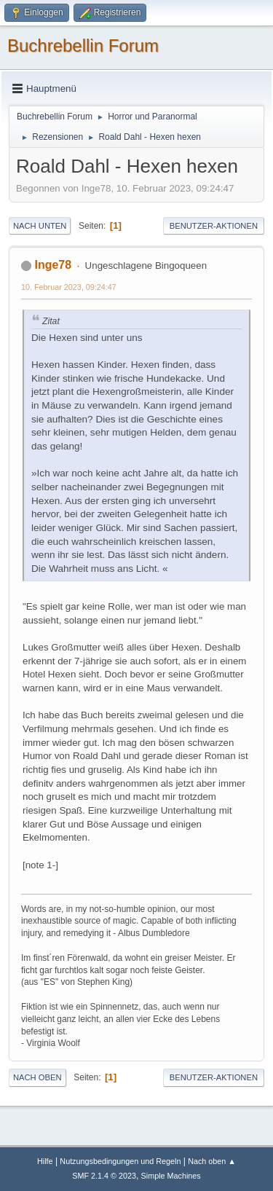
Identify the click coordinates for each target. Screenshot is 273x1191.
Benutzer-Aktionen (214, 225)
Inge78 (52, 265)
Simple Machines (171, 1175)
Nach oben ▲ (212, 1161)
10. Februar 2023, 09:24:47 (68, 287)
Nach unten (39, 225)
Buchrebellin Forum (83, 45)
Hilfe (45, 1161)
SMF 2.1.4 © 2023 (104, 1175)
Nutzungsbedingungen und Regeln (120, 1161)
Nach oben (37, 1077)
